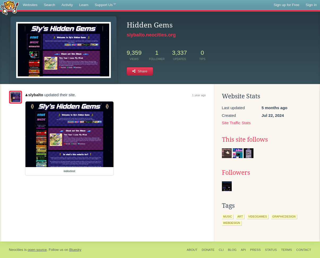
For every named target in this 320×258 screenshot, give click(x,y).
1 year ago (199, 95)
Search (49, 5)
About (192, 250)
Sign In (311, 5)
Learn (84, 5)
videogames (257, 216)
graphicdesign (284, 216)
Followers (236, 172)
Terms (286, 250)
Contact (303, 250)
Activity (67, 5)
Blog (232, 250)
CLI (221, 250)
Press (255, 250)
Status (271, 250)
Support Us (105, 5)
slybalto (34, 95)
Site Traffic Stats (236, 123)
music (227, 216)
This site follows (245, 139)
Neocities (16, 250)
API (243, 250)
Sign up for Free (286, 5)
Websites (30, 5)
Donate (208, 250)
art (240, 216)
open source (37, 250)
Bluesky (75, 250)
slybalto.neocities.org (151, 35)
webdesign (231, 222)
